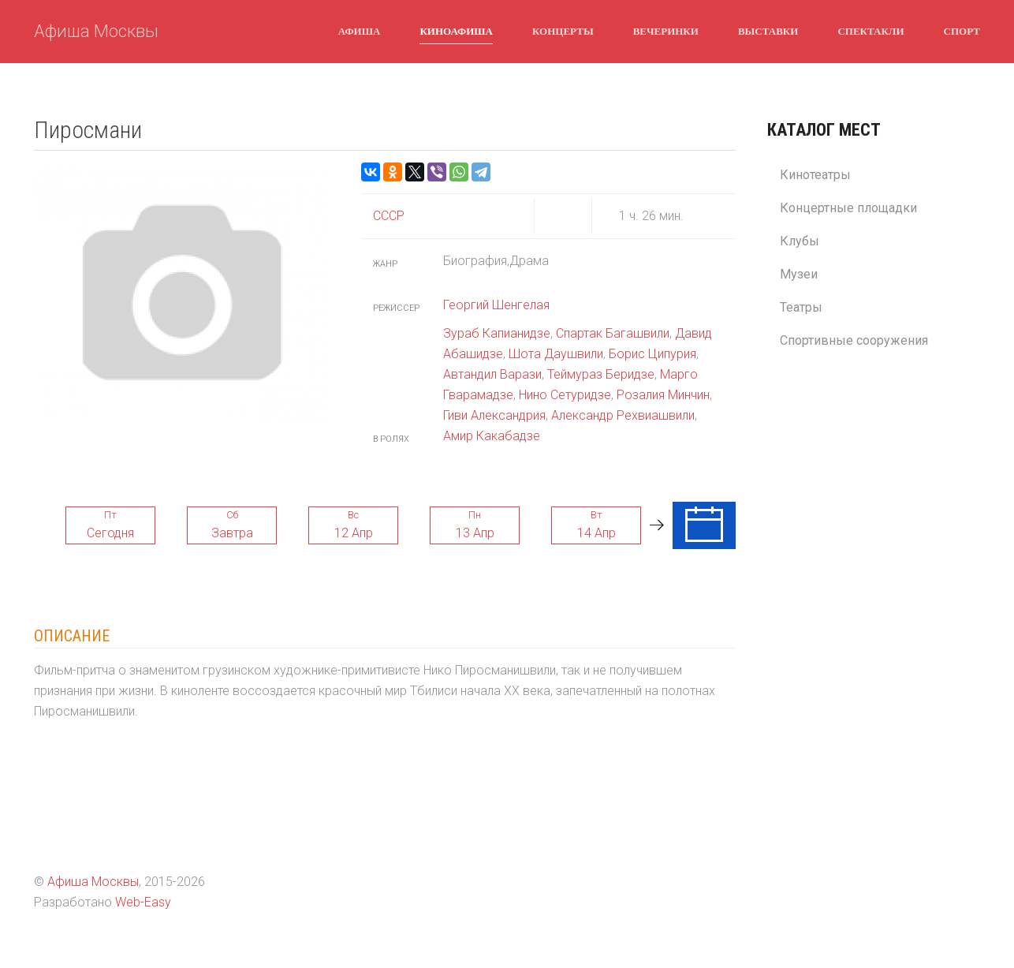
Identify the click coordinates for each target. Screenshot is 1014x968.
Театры (801, 307)
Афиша (359, 31)
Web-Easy (143, 902)
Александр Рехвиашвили (623, 415)
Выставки (768, 31)
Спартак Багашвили (612, 333)
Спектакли (870, 31)
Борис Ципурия (652, 353)
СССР (388, 215)
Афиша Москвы (96, 31)
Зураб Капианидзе (496, 333)
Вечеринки (666, 31)
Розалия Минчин (663, 394)
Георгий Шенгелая (496, 304)
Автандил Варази (492, 374)
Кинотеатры (815, 174)
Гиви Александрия (494, 415)
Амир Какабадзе (491, 435)
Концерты (563, 31)
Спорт (962, 31)
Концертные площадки (848, 207)
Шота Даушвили (556, 353)
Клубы (799, 241)
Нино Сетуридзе (565, 394)
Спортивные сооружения (854, 340)
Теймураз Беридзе (600, 374)
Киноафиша (456, 31)
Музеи (799, 274)
